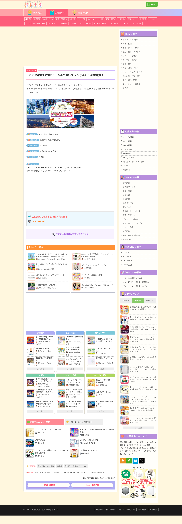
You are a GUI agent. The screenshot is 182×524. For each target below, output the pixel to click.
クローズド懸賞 (136, 23)
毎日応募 (37, 19)
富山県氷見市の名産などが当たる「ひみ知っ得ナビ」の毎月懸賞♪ (142, 409)
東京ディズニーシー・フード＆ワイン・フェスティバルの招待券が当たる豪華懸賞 (143, 339)
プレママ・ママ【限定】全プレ (134, 286)
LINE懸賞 (126, 153)
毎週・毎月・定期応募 (130, 235)
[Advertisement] (70, 46)
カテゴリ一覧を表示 (152, 3)
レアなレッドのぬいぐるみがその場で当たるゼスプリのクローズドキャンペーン (143, 379)
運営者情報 (142, 510)
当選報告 (34, 12)
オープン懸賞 (127, 137)
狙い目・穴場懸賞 (100, 23)
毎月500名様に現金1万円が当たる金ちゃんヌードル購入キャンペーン (143, 308)
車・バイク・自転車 (130, 40)
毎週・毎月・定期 (39, 23)
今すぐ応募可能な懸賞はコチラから (72, 234)
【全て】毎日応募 (92, 485)
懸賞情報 (57, 12)
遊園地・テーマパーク (130, 211)
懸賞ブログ (76, 466)
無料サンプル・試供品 (96, 19)
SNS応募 (125, 199)
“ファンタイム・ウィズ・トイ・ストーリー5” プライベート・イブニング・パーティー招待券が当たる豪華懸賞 (143, 400)
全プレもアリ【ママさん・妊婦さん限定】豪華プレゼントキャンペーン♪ (143, 388)
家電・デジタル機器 (130, 48)
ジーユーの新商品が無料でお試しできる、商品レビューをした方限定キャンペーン (143, 369)
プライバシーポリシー (126, 510)
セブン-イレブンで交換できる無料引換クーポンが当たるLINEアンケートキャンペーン (143, 420)
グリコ (84, 466)
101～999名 (126, 261)
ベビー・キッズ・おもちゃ (132, 72)
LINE (80, 23)
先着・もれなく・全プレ (131, 223)
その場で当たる (48, 19)
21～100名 (126, 257)
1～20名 (125, 253)
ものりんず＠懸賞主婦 (107, 478)
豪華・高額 (126, 191)
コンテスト (124, 23)
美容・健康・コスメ (130, 68)
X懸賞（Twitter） (129, 149)
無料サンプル (127, 203)
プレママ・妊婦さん (130, 219)
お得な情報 (121, 19)
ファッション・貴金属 (130, 84)
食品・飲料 (126, 64)
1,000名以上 (127, 265)
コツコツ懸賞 (113, 23)
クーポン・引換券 (129, 60)
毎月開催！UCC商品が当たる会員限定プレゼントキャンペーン (143, 358)
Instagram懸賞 (128, 157)
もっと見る (40, 369)
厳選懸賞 (28, 19)
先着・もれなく (52, 23)
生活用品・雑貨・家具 (130, 76)
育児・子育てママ (129, 215)
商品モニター (132, 19)
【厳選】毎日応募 (48, 485)
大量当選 (72, 19)
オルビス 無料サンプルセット (133, 278)
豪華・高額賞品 (61, 19)
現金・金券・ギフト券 (130, 52)
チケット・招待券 (129, 56)
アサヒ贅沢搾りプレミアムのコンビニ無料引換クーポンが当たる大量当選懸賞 (143, 329)
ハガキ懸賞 (82, 19)
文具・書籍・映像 (129, 80)
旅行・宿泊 (41, 466)
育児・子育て (110, 19)
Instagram (88, 23)
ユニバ (27, 23)
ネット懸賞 (126, 141)
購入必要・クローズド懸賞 (132, 161)
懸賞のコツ (80, 12)
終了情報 (153, 510)
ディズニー (152, 19)
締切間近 (143, 19)
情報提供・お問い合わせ (105, 510)
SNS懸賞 (64, 23)
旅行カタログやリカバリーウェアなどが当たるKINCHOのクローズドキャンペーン (143, 349)
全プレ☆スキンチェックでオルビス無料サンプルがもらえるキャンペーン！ (143, 319)
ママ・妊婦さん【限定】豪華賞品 (135, 282)
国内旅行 (67, 466)
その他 (124, 88)
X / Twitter (72, 23)
